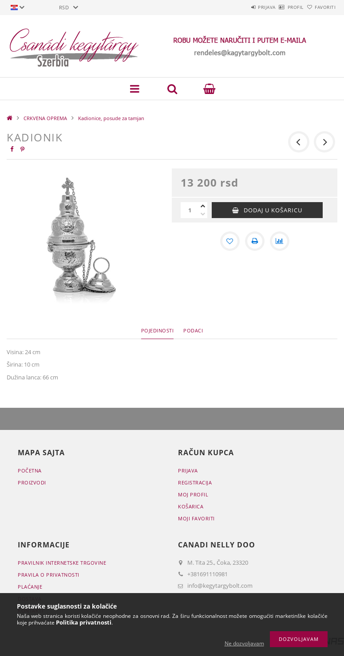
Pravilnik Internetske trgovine (62, 562)
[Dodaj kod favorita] (230, 241)
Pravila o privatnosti (48, 574)
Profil (281, 7)
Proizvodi (32, 482)
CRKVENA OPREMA (45, 118)
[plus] (202, 206)
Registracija (195, 482)
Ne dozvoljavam (244, 643)
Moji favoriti (196, 518)
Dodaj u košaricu (273, 210)
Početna (30, 470)
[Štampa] (255, 241)
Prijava (242, 7)
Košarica (190, 506)
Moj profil (193, 494)
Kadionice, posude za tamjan (111, 118)
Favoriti (320, 7)
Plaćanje (30, 586)
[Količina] (189, 210)
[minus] (202, 214)
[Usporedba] (279, 241)
